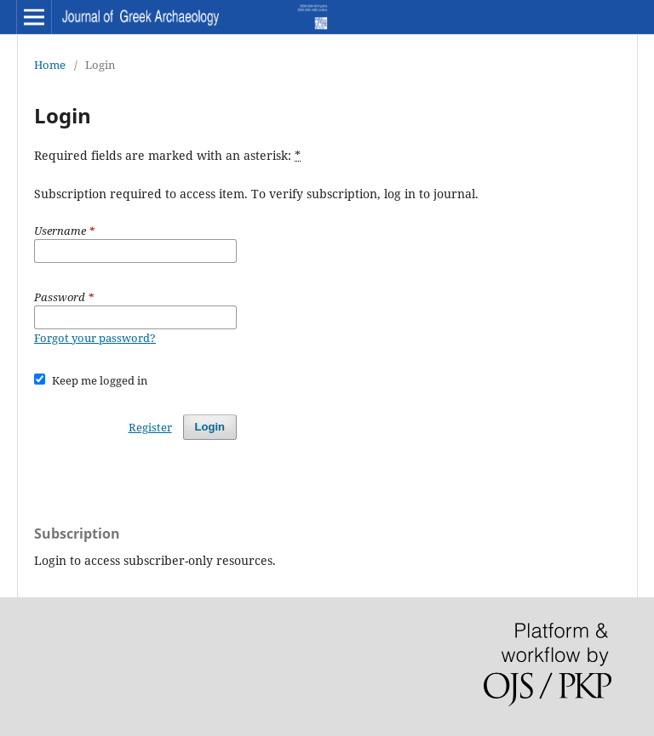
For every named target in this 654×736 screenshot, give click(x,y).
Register (150, 427)
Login (210, 426)
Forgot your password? (95, 337)
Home (50, 64)
